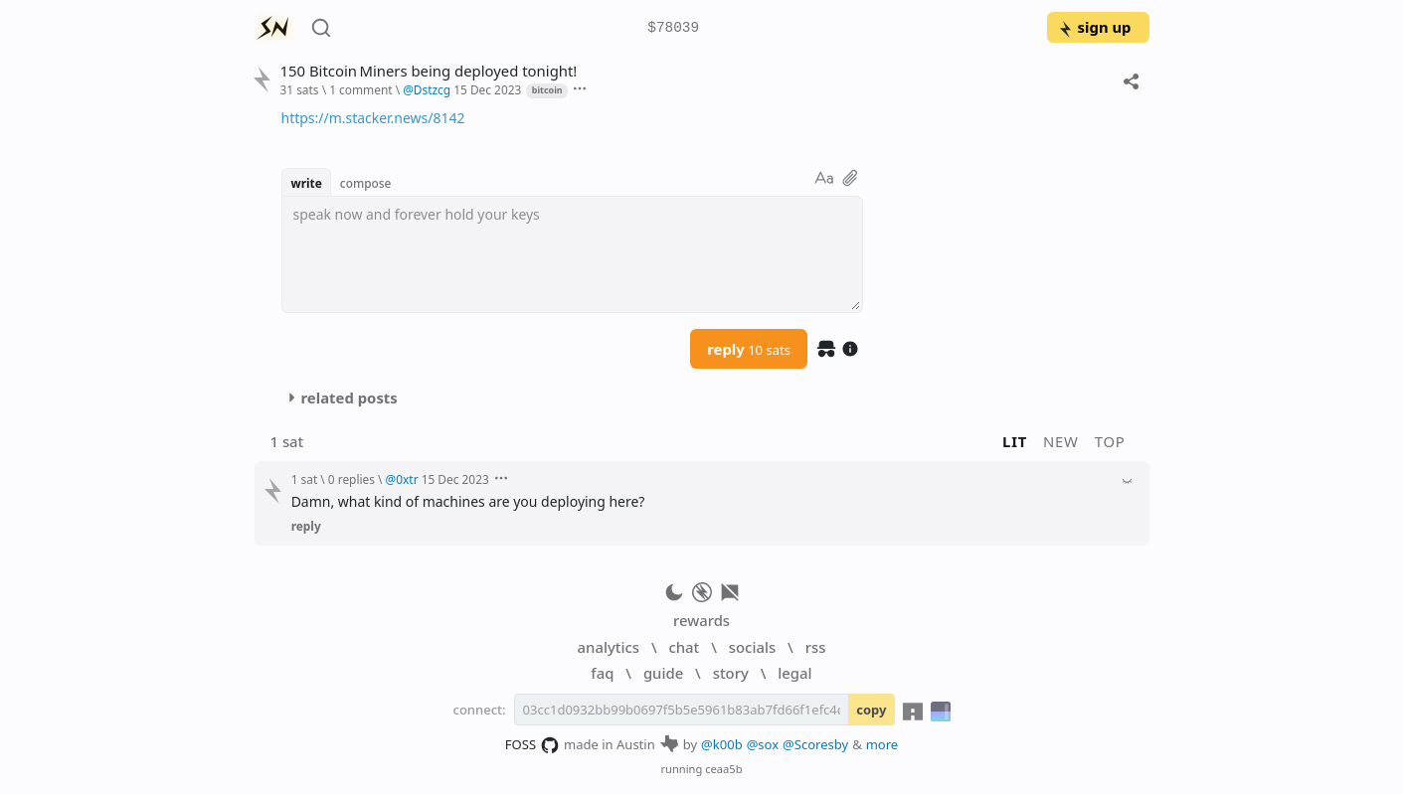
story (731, 673)
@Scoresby (815, 744)
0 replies (351, 479)
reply (748, 349)
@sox (763, 744)
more (882, 744)
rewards (701, 620)
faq (602, 673)
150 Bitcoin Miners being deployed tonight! (428, 71)
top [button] (1110, 441)
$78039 (673, 28)
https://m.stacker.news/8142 (373, 117)
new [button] (1061, 441)
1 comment (360, 89)
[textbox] (572, 254)
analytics (608, 647)
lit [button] (1014, 441)
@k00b (722, 744)
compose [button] (366, 183)
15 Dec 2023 (487, 89)
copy (871, 709)
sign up (1094, 27)
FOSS (532, 745)
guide (663, 673)
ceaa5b (723, 768)
